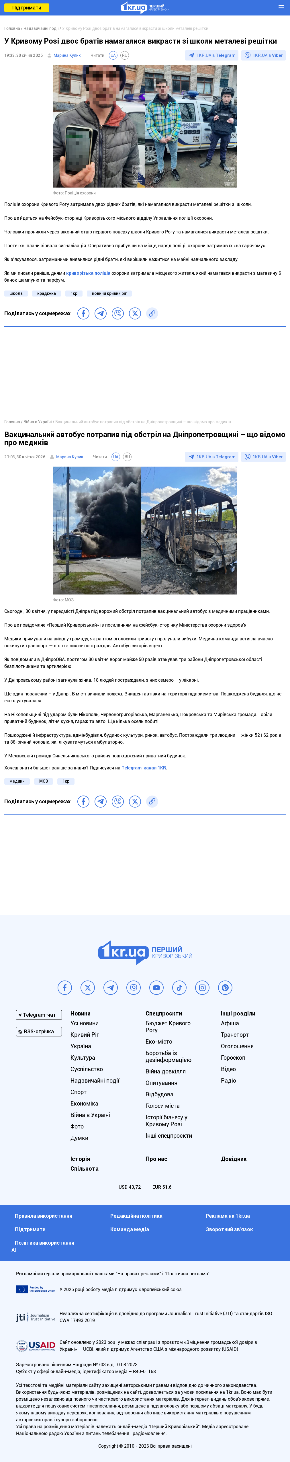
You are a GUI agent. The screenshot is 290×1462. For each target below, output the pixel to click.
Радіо (228, 1080)
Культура (82, 1057)
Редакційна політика (136, 1216)
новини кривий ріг (109, 293)
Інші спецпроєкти (169, 1135)
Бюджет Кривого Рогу (168, 1027)
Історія (80, 1158)
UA (113, 55)
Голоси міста (163, 1105)
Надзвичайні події (94, 1080)
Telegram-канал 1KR (144, 768)
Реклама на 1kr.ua (228, 1216)
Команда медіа (129, 1229)
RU (124, 55)
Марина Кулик (67, 55)
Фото (77, 1126)
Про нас (157, 1158)
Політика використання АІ (43, 1246)
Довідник (234, 1158)
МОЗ (43, 781)
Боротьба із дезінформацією (169, 1056)
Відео (228, 1069)
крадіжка (46, 293)
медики (17, 781)
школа (16, 293)
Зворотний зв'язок (229, 1229)
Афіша (230, 1023)
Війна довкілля (166, 1071)
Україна (80, 1046)
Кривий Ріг (84, 1034)
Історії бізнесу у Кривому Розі (167, 1121)
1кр (73, 293)
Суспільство (86, 1069)
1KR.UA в (216, 55)
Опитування (162, 1082)
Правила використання (43, 1216)
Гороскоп (233, 1057)
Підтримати (26, 8)
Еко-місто (159, 1041)
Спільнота (84, 1168)
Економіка (84, 1103)
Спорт (78, 1092)
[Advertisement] (145, 372)
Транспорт (235, 1034)
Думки (79, 1137)
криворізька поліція (88, 273)
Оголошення (237, 1046)
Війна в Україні (90, 1115)
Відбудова (160, 1094)
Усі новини (84, 1023)
